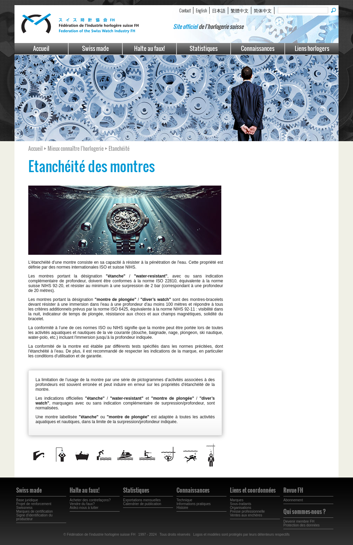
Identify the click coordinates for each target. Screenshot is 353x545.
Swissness (24, 508)
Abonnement (293, 500)
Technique (184, 500)
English (201, 10)
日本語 (218, 10)
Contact (185, 10)
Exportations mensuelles (142, 500)
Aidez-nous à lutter (84, 508)
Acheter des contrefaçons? (90, 500)
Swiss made (95, 48)
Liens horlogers (312, 48)
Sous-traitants (240, 504)
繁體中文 (240, 10)
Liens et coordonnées (253, 490)
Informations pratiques (193, 504)
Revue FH (293, 490)
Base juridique (27, 500)
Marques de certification (34, 511)
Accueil (41, 48)
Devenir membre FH (298, 521)
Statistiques (204, 48)
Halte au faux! (149, 48)
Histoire (182, 508)
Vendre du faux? (82, 504)
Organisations (240, 508)
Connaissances (257, 48)
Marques (236, 500)
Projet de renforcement (33, 504)
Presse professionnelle (247, 511)
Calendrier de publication (142, 504)
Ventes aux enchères (246, 515)
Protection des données (301, 525)
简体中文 (263, 10)
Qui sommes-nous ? (304, 511)
